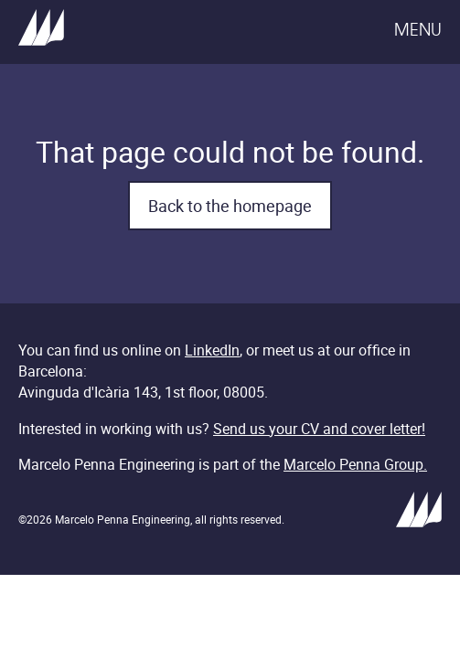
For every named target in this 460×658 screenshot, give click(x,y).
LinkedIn (212, 350)
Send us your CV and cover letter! (319, 429)
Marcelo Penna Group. (355, 464)
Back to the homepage (230, 206)
